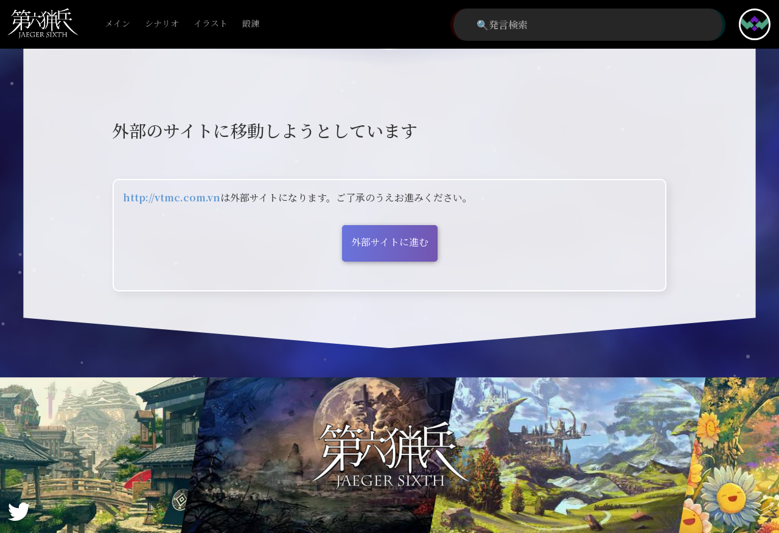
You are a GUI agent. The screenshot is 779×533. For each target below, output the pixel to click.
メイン (117, 24)
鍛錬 (251, 24)
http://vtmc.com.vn (171, 197)
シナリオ (162, 24)
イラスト (210, 24)
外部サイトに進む (389, 242)
